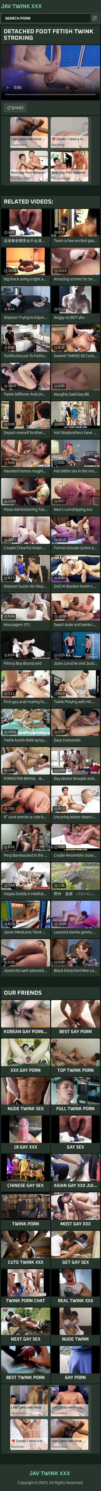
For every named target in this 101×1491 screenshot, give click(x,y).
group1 (18, 108)
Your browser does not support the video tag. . (50, 72)
